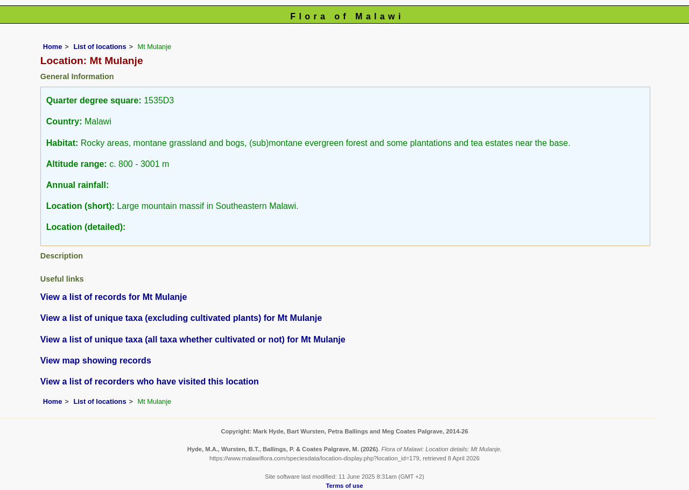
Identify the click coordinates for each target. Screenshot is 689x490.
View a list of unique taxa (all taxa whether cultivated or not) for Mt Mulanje (193, 339)
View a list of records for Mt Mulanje (113, 297)
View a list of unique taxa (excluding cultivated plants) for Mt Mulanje (181, 318)
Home (52, 47)
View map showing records (95, 360)
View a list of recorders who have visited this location (149, 381)
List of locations (99, 47)
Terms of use (344, 485)
